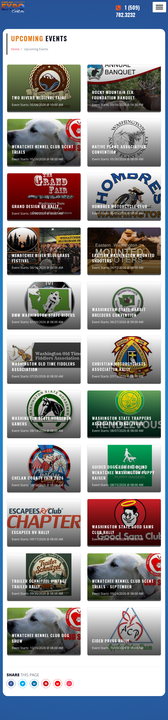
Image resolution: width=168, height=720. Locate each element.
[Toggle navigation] (159, 7)
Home (15, 49)
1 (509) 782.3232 (128, 11)
